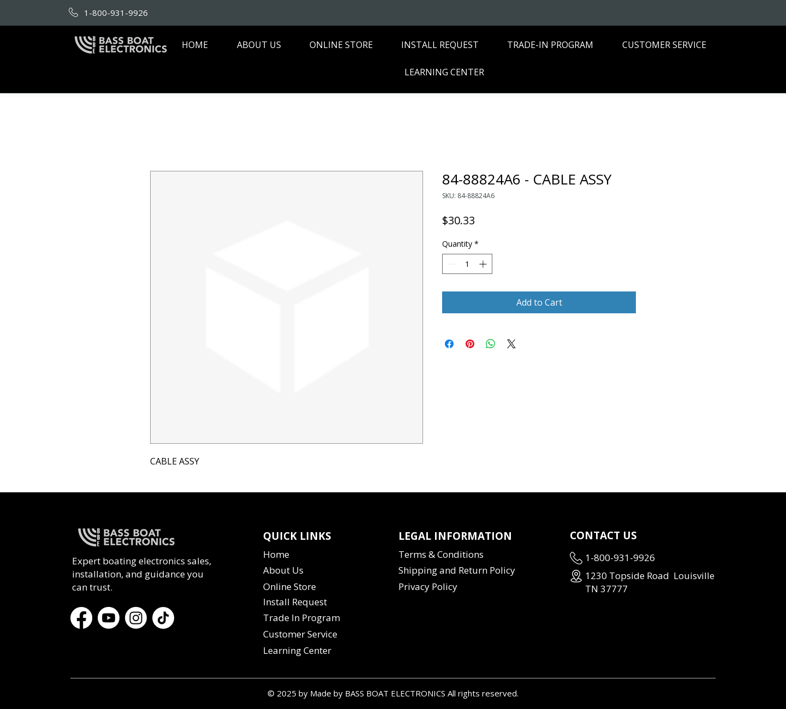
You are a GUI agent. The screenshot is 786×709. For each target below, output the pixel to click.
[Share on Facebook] (449, 343)
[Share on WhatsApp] (490, 343)
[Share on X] (511, 343)
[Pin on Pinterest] (470, 343)
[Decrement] (450, 263)
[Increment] (484, 263)
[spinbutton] (467, 263)
